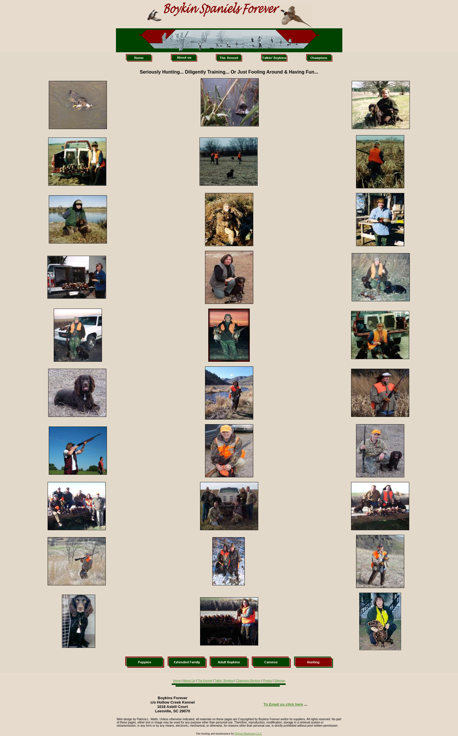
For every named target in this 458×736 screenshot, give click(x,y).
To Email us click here (283, 704)
